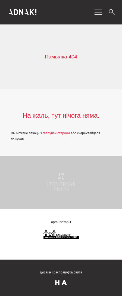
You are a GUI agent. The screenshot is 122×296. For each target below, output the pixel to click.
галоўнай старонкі (56, 133)
